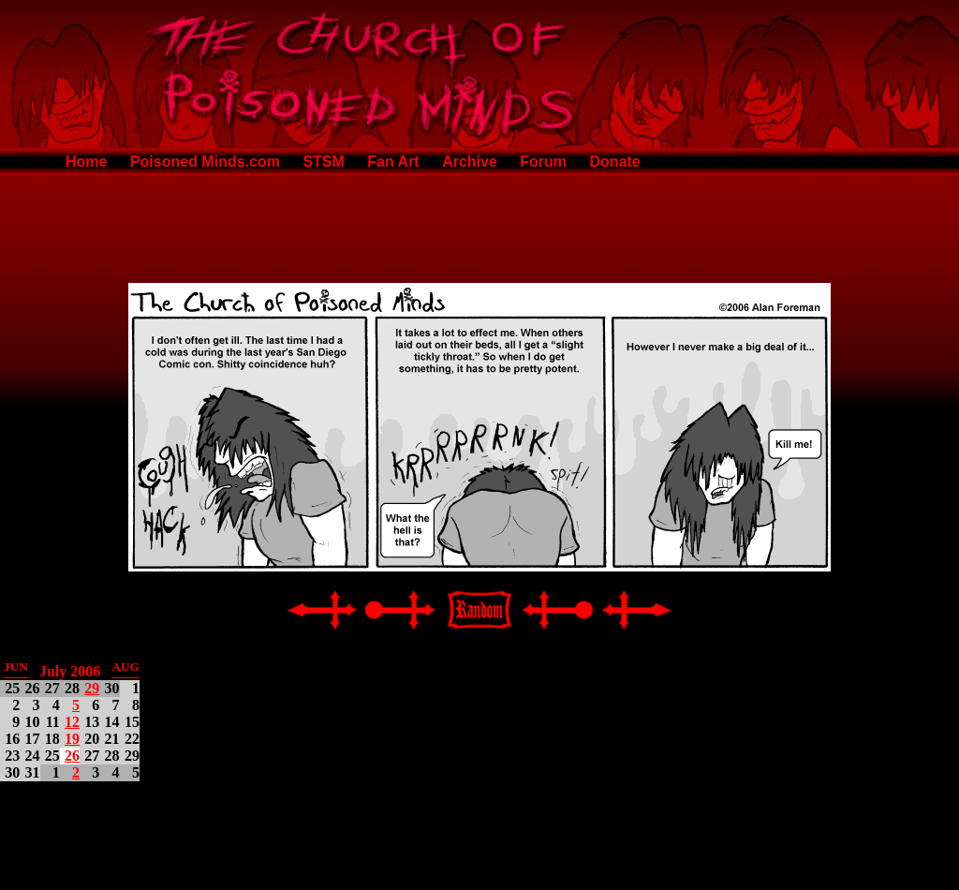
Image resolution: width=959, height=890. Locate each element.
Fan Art (393, 162)
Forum (543, 162)
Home (86, 162)
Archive (469, 162)
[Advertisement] (479, 226)
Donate (615, 162)
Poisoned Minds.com (205, 162)
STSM (323, 162)
